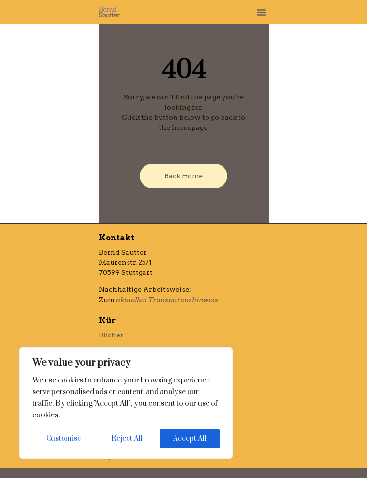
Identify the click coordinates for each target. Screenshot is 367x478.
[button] (261, 12)
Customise (63, 438)
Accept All (190, 438)
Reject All (127, 438)
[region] (126, 403)
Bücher (111, 335)
